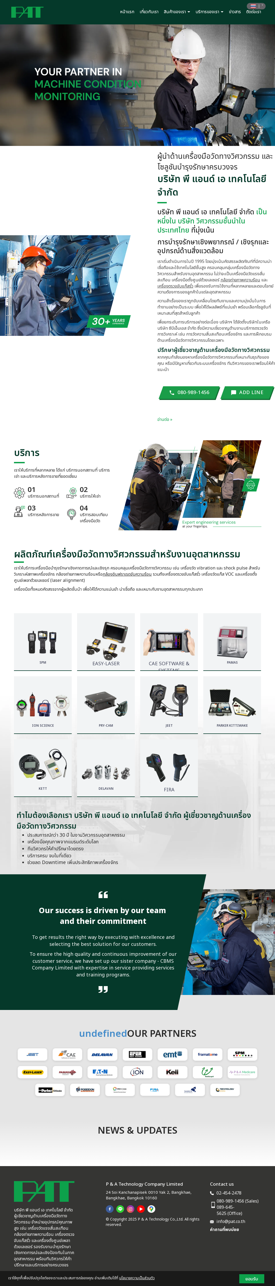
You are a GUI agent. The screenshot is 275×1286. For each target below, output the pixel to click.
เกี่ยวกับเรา (149, 12)
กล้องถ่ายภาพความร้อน (240, 280)
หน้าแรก (127, 12)
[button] (20, 85)
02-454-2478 (228, 1193)
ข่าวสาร (235, 12)
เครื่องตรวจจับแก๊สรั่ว (175, 286)
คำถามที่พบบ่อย (224, 1229)
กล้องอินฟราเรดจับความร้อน (127, 574)
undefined (103, 1034)
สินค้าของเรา (177, 12)
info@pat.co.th (230, 1221)
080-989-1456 (230, 1201)
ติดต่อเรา (253, 12)
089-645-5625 (225, 1210)
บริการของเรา (209, 12)
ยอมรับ (251, 1279)
